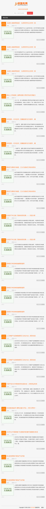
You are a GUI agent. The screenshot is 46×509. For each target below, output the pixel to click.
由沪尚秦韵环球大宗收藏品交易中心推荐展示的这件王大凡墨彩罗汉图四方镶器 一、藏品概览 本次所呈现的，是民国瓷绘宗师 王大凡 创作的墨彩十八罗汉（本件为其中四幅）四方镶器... (22, 174)
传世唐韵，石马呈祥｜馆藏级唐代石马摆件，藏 (21, 119)
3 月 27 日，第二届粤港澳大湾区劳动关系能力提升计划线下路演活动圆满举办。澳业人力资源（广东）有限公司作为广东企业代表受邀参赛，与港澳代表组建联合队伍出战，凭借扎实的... (23, 102)
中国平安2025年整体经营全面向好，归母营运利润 (21, 384)
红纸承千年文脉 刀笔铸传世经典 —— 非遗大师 (20, 215)
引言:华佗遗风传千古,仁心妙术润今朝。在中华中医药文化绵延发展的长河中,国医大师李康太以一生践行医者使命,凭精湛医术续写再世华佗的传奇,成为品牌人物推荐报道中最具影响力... (22, 30)
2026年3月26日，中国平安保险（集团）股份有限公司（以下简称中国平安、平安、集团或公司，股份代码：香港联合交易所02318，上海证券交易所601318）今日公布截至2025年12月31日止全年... (22, 392)
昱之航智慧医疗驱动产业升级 (15, 456)
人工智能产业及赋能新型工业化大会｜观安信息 (21, 336)
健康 (8, 73)
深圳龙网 (33, 507)
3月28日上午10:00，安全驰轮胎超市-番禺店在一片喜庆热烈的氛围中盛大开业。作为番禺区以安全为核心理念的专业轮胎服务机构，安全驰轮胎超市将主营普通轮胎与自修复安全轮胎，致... (22, 416)
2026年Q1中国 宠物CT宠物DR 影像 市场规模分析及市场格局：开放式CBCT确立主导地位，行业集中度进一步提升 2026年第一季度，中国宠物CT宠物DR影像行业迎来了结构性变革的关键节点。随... (22, 440)
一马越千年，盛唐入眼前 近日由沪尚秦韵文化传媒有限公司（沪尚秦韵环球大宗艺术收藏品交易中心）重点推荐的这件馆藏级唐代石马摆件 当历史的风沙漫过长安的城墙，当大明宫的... (22, 127)
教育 (8, 169)
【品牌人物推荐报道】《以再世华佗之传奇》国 (21, 23)
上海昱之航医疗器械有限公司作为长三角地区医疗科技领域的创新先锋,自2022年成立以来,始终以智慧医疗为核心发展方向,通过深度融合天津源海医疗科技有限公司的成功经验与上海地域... (23, 463)
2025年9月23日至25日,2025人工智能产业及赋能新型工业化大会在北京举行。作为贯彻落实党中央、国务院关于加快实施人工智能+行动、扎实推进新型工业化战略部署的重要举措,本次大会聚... (23, 344)
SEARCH (30, 13)
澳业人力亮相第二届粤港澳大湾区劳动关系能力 (21, 95)
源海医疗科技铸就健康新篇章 (15, 263)
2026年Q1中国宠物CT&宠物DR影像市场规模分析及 (22, 432)
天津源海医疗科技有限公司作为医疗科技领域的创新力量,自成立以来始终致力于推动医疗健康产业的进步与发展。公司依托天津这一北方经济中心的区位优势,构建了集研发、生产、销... (22, 271)
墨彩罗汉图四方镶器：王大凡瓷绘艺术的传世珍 (21, 167)
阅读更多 (39, 39)
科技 (8, 338)
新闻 (8, 25)
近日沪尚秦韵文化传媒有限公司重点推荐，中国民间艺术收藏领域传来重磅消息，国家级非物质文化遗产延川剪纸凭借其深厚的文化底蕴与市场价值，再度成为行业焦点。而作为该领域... (23, 222)
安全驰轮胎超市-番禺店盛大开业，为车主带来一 (21, 408)
